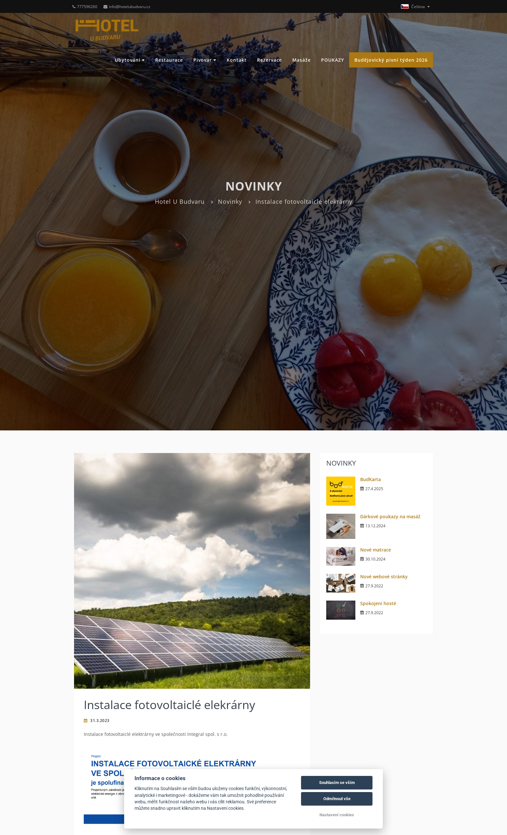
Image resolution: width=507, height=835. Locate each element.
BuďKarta (370, 479)
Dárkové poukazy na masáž (390, 516)
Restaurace (169, 60)
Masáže (301, 60)
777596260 (84, 6)
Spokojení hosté (378, 603)
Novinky (230, 201)
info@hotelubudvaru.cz (126, 6)
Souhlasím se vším (337, 782)
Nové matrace (375, 550)
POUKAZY (332, 60)
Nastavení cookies (336, 814)
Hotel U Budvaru (180, 201)
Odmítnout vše (337, 798)
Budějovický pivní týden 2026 (391, 60)
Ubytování (130, 60)
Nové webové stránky (384, 576)
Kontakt (237, 60)
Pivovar (204, 60)
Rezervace (269, 60)
